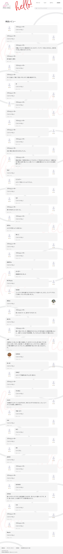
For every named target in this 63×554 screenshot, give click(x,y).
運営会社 (3, 548)
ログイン (51, 2)
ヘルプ (45, 2)
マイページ (38, 2)
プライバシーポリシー (10, 548)
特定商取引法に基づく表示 (25, 548)
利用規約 (17, 548)
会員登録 (58, 2)
